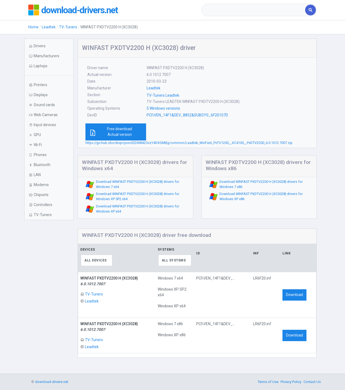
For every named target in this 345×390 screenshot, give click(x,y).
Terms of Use (268, 382)
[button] (49, 66)
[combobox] (253, 10)
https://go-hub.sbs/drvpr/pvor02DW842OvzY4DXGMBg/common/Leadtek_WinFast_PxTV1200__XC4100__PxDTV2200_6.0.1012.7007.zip (188, 143)
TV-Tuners (68, 27)
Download (294, 294)
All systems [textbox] (174, 260)
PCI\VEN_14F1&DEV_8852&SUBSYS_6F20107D (187, 115)
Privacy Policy (291, 382)
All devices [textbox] (95, 260)
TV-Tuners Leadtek (163, 95)
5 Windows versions (163, 108)
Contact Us (312, 382)
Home (33, 27)
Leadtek (49, 27)
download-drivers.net (81, 10)
